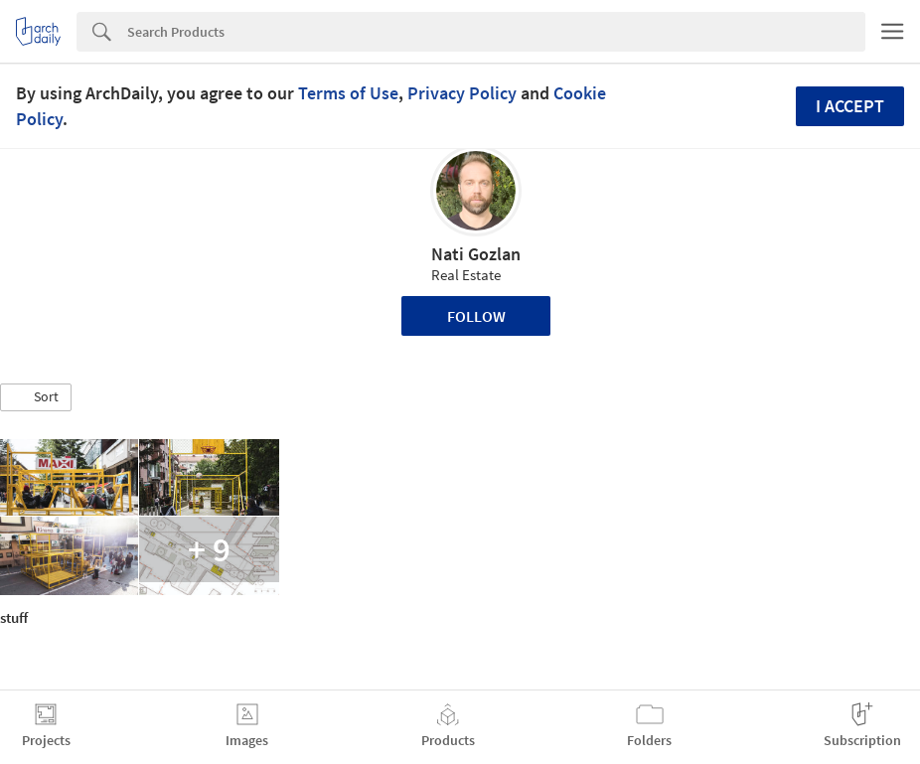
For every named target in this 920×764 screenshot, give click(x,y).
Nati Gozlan (476, 253)
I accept (850, 105)
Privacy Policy (462, 92)
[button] (36, 397)
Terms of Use (348, 92)
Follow (476, 316)
